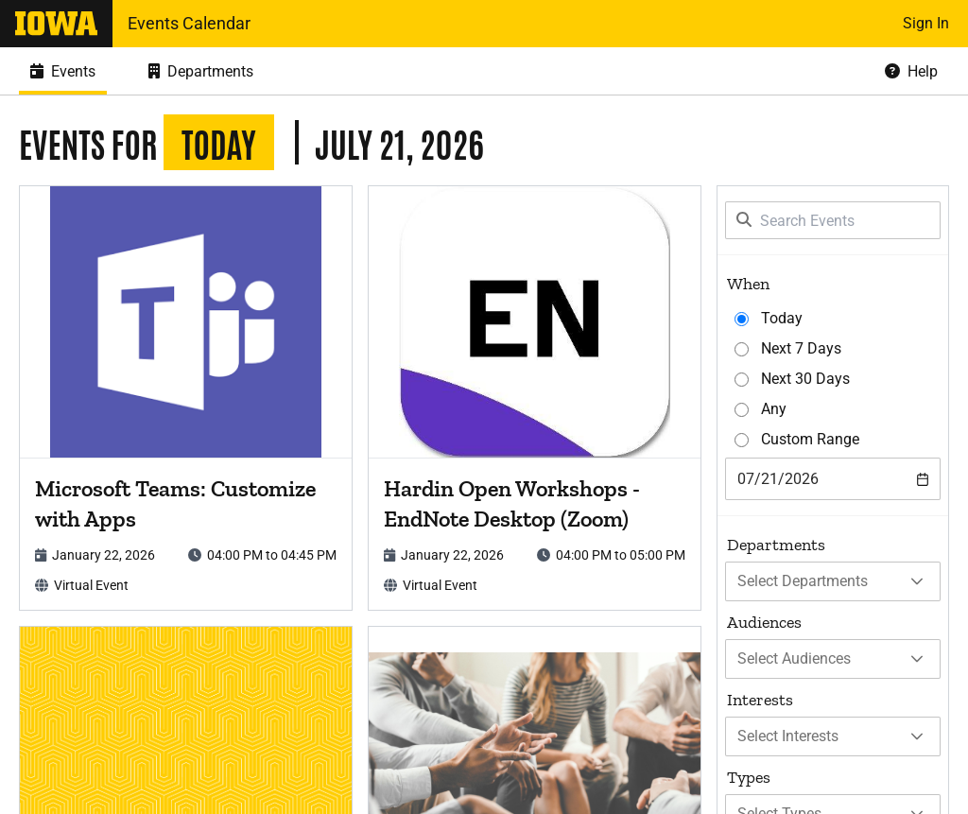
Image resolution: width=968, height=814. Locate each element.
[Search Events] (833, 220)
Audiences (764, 622)
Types (748, 777)
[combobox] (833, 479)
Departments (776, 544)
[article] (186, 398)
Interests (760, 699)
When (748, 283)
